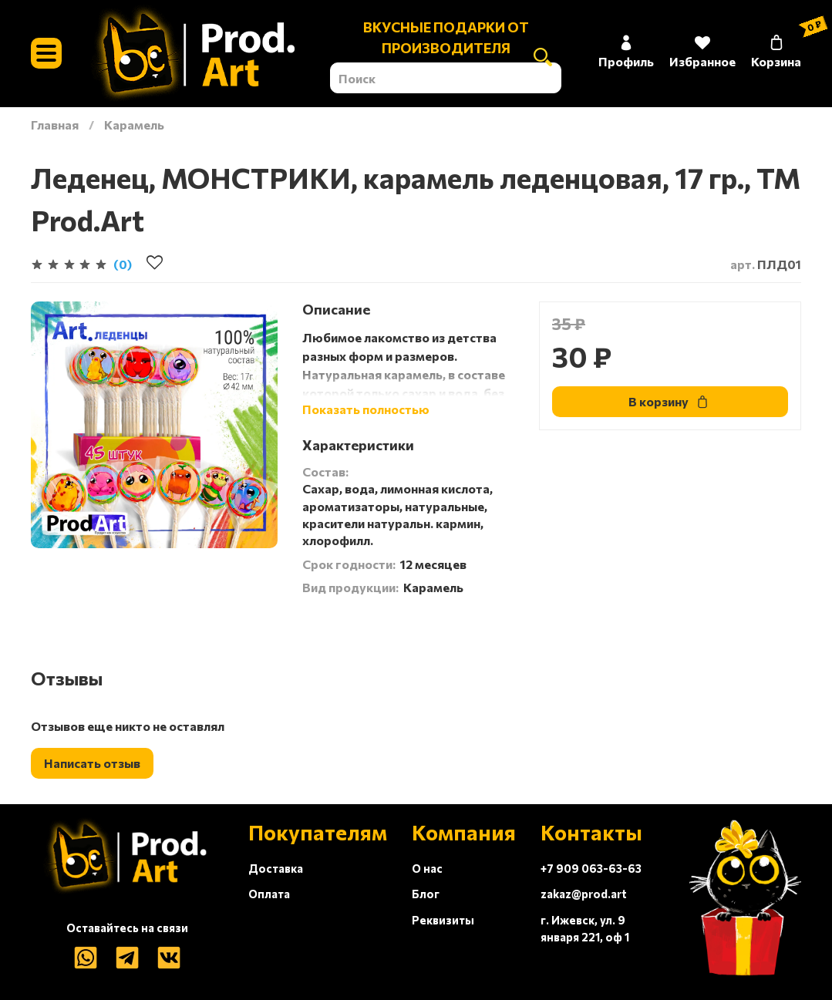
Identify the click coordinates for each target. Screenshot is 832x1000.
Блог (426, 894)
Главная (55, 124)
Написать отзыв (92, 763)
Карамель (134, 124)
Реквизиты (443, 920)
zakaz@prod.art (584, 894)
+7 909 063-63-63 (591, 868)
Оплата (269, 894)
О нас (427, 868)
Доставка (275, 868)
